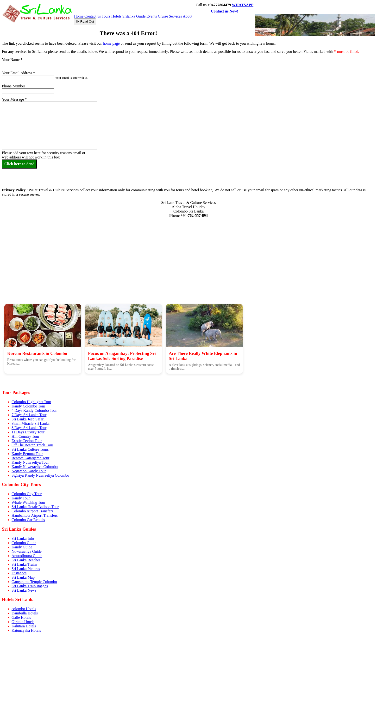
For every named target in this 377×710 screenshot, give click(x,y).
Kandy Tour (21, 498)
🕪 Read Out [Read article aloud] (85, 21)
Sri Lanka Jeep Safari (28, 419)
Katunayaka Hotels (26, 630)
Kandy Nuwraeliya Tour (30, 462)
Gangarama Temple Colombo (34, 582)
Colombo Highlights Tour (31, 402)
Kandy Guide (22, 547)
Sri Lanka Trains (24, 564)
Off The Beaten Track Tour (32, 445)
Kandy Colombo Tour (28, 406)
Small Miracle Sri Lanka (31, 423)
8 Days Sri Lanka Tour (29, 428)
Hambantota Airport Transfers (35, 515)
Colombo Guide (24, 543)
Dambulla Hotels (25, 613)
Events (151, 16)
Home (78, 16)
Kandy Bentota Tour (27, 454)
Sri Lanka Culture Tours (30, 449)
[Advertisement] (188, 268)
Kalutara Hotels (24, 626)
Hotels (116, 16)
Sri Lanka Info (23, 538)
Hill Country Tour (25, 436)
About (187, 16)
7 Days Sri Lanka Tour (29, 415)
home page (111, 43)
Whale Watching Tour (28, 502)
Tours (106, 16)
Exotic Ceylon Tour (27, 441)
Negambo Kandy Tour (29, 471)
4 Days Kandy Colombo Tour (34, 410)
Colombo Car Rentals (28, 520)
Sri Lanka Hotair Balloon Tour (35, 507)
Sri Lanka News (24, 590)
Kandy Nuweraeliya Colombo (35, 467)
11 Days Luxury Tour (28, 432)
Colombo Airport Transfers (32, 511)
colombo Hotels (24, 609)
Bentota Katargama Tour (30, 458)
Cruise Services (170, 16)
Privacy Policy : (15, 199)
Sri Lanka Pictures (26, 569)
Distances (19, 573)
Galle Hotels (21, 617)
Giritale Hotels (23, 622)
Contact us (92, 16)
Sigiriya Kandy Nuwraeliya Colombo (40, 475)
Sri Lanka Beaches (26, 560)
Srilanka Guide (133, 16)
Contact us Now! (224, 11)
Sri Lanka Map (23, 577)
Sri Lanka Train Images (30, 586)
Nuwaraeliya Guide (27, 551)
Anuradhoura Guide (27, 556)
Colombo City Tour (27, 494)
